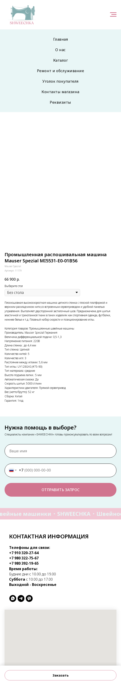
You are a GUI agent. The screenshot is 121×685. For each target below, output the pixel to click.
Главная (60, 39)
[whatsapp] (12, 598)
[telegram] (21, 598)
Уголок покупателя (60, 81)
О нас (60, 49)
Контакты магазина (60, 91)
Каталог (60, 60)
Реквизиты (60, 102)
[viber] (29, 598)
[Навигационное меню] (113, 14)
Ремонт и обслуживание (60, 70)
